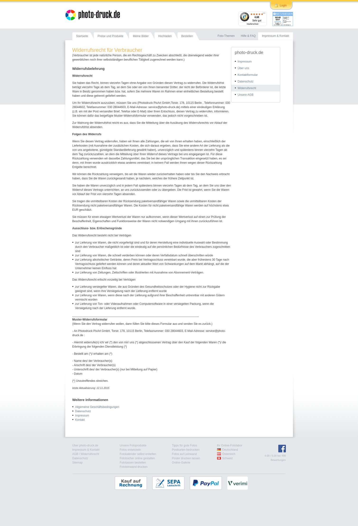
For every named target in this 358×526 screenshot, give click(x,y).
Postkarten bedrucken (186, 449)
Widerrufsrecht (247, 88)
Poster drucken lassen (186, 458)
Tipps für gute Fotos (184, 445)
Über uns (243, 68)
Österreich (228, 454)
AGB (75, 454)
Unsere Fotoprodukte (133, 445)
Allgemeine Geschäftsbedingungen (97, 407)
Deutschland (230, 449)
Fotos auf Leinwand (184, 454)
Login (283, 5)
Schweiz (227, 458)
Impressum (82, 415)
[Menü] (264, 14)
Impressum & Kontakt (86, 449)
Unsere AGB (246, 94)
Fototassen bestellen (133, 462)
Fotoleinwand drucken (134, 467)
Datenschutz (83, 411)
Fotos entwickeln (130, 449)
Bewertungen (278, 460)
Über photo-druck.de (85, 445)
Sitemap (77, 462)
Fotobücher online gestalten (137, 458)
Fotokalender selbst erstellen (138, 454)
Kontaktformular (248, 75)
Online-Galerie (181, 462)
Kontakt (80, 419)
